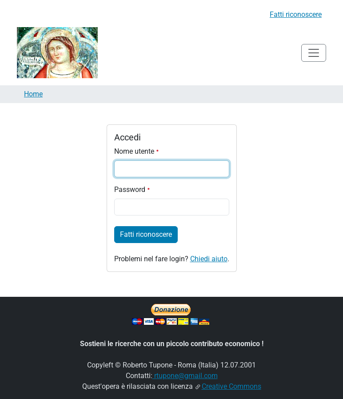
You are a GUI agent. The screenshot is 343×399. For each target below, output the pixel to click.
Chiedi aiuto (208, 259)
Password (132, 189)
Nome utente (136, 151)
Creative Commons (231, 386)
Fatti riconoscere (296, 14)
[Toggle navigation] (313, 53)
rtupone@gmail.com (185, 375)
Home (33, 94)
